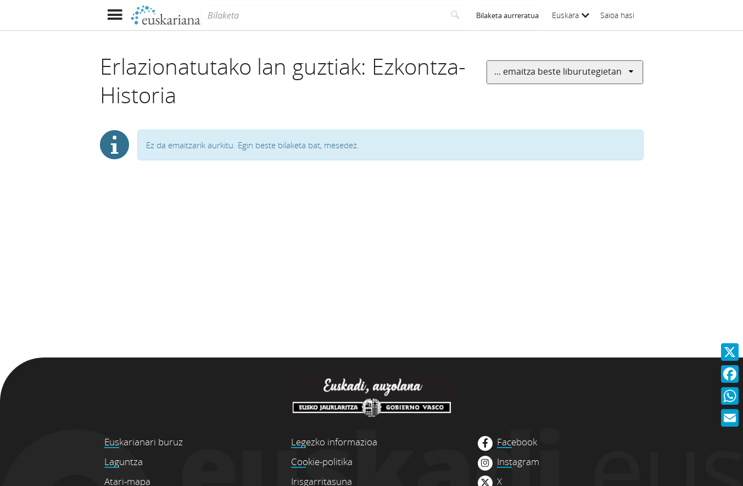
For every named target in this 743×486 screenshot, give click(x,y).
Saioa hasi (617, 15)
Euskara (570, 15)
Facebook (517, 442)
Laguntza (123, 461)
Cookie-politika (322, 461)
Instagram (518, 461)
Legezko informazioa (334, 441)
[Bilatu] (455, 15)
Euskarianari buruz (143, 441)
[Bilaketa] (322, 15)
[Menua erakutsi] (115, 15)
